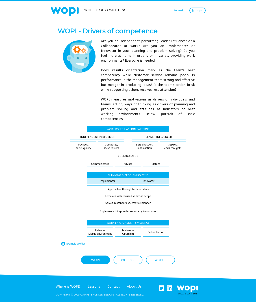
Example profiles (76, 243)
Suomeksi (179, 10)
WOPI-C (160, 260)
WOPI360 (128, 260)
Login (199, 10)
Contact (113, 286)
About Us (134, 286)
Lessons (94, 286)
